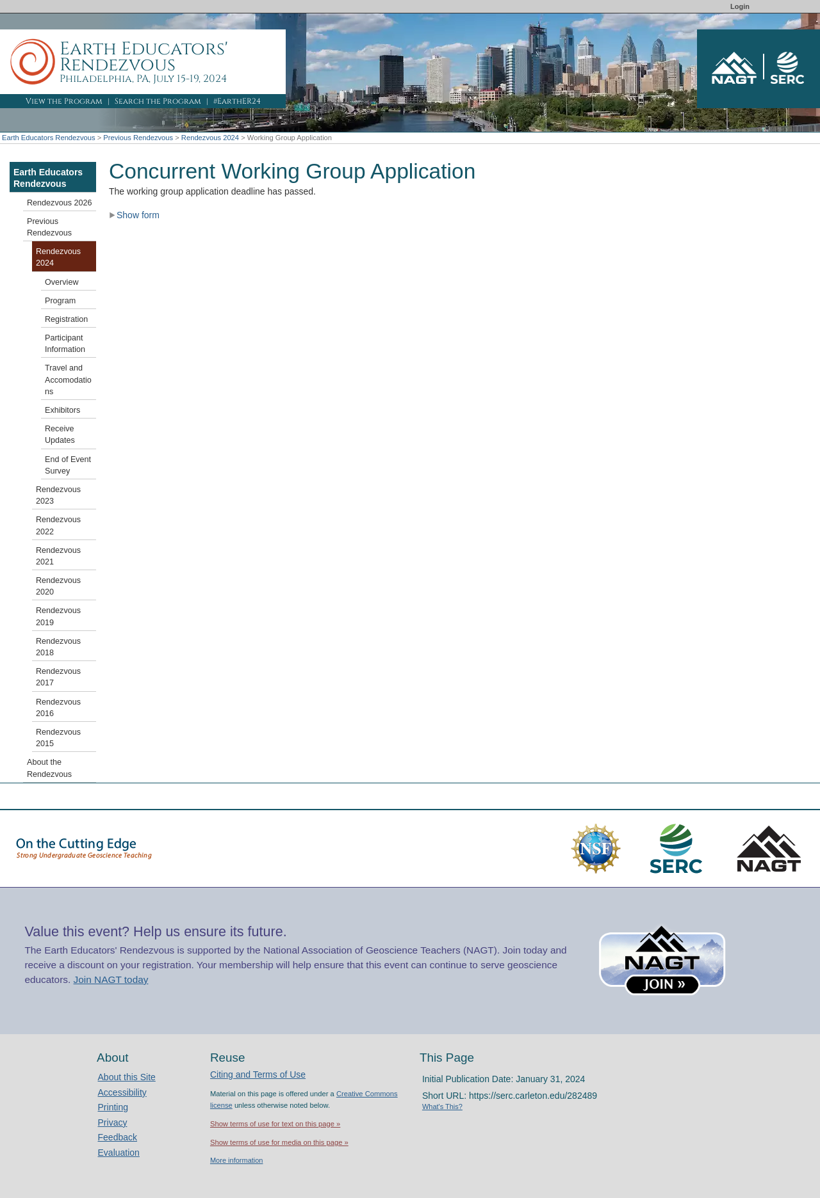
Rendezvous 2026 (59, 202)
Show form (134, 215)
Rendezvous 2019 (58, 616)
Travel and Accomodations (68, 379)
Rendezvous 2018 (58, 647)
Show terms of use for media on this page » (279, 1142)
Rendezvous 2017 (58, 677)
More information (236, 1160)
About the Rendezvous (49, 768)
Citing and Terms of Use (258, 1074)
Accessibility (122, 1092)
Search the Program (158, 101)
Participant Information (65, 343)
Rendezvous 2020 (58, 586)
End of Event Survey (68, 465)
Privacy (112, 1122)
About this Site (127, 1077)
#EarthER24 (237, 101)
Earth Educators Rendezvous (48, 137)
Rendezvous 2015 (58, 738)
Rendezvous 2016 (58, 708)
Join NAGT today (111, 979)
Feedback (117, 1137)
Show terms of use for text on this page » (275, 1124)
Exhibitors (62, 410)
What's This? (442, 1106)
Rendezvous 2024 (210, 137)
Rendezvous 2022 (58, 525)
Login (740, 6)
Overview (61, 282)
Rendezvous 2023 (58, 495)
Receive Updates (60, 434)
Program (60, 300)
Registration (66, 319)
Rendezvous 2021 (58, 556)
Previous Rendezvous (138, 137)
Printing (113, 1107)
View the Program (64, 101)
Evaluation (119, 1152)
